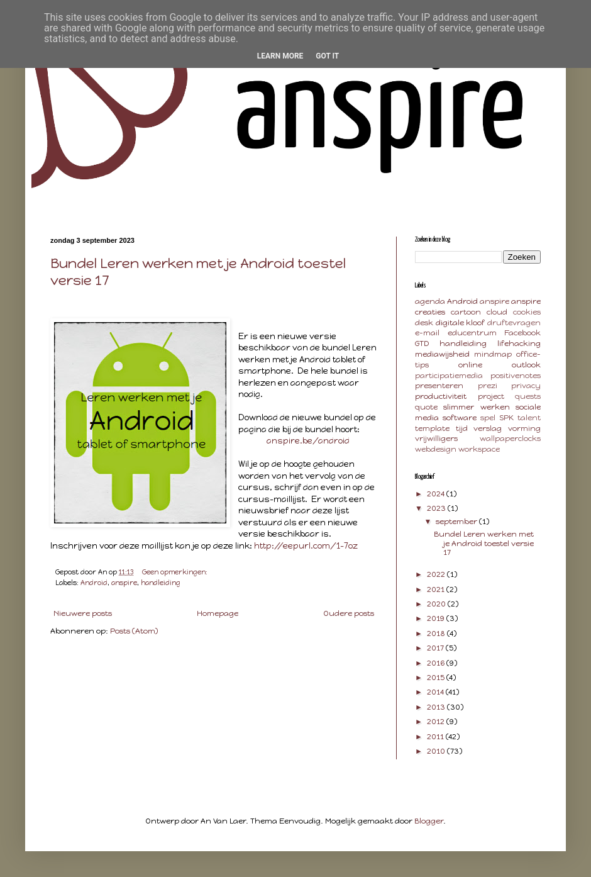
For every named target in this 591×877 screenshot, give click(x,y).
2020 (437, 604)
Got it (327, 56)
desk (424, 322)
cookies (527, 312)
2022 (437, 574)
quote (426, 407)
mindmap (493, 354)
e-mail (427, 332)
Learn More (280, 56)
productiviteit (441, 396)
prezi (487, 385)
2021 (436, 589)
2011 (436, 736)
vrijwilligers (436, 438)
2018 (437, 633)
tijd (462, 428)
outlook (526, 364)
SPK (506, 417)
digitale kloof (460, 322)
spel (487, 417)
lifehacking (519, 343)
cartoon (466, 312)
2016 (436, 663)
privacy (526, 385)
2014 (436, 692)
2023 (437, 508)
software (460, 417)
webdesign (435, 449)
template (432, 428)
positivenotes (515, 375)
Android (94, 583)
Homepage (217, 613)
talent (529, 417)
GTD (422, 343)
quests (528, 396)
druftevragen (514, 322)
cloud (497, 312)
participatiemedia (449, 375)
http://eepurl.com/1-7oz (306, 545)
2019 (436, 618)
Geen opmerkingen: (175, 572)
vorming (524, 428)
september (457, 521)
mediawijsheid (442, 354)
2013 (437, 707)
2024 (436, 493)
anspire (124, 583)
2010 (437, 751)
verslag (487, 428)
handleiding (160, 583)
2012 (436, 721)
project (491, 396)
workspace (479, 449)
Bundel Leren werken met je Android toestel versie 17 (484, 543)
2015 (436, 677)
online (470, 364)
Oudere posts (348, 613)
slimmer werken (476, 407)
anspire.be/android (308, 440)
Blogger (428, 821)
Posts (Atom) (134, 631)
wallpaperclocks (510, 438)
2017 (436, 648)
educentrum (472, 332)
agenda (430, 301)
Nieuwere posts (82, 613)
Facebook (522, 332)
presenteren (439, 385)
